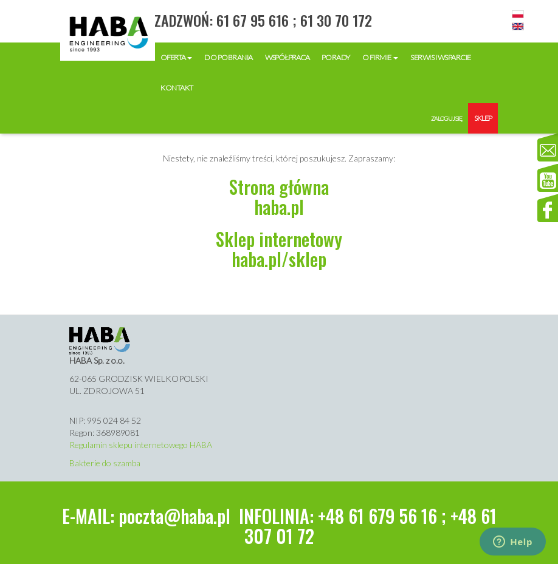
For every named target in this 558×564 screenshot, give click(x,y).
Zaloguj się (446, 118)
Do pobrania (228, 57)
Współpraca (287, 57)
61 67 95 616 (252, 20)
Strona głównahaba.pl (279, 196)
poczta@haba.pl (174, 515)
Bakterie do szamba (104, 463)
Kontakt (176, 87)
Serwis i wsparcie (440, 57)
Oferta (176, 57)
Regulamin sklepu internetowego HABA (140, 445)
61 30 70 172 (336, 20)
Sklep (483, 118)
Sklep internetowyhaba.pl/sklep (279, 249)
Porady (336, 57)
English (518, 26)
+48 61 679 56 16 (377, 515)
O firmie (380, 57)
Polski (518, 14)
